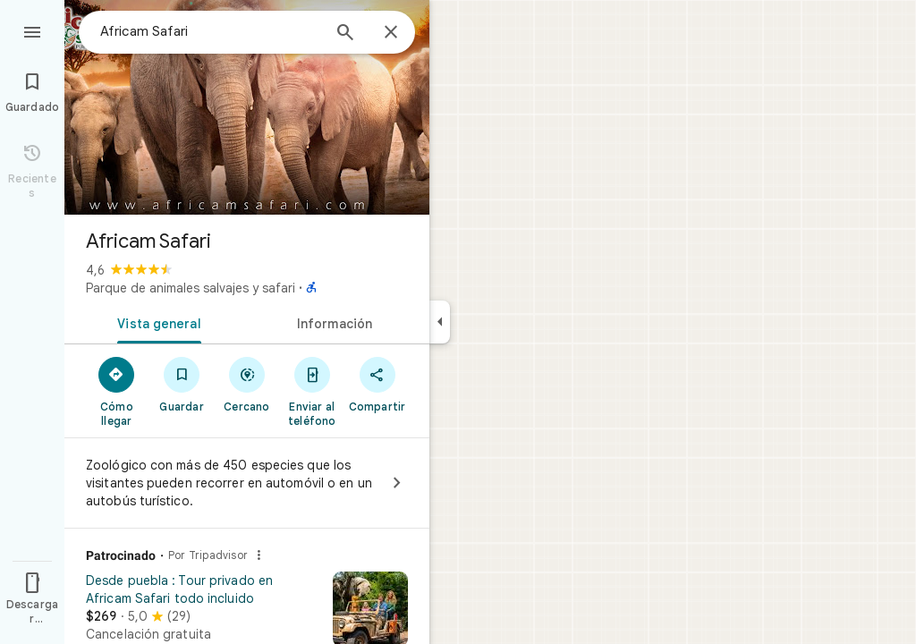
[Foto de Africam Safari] (246, 107)
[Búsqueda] (345, 34)
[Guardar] (182, 383)
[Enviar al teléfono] (311, 390)
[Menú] (32, 30)
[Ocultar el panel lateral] (439, 322)
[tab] (155, 322)
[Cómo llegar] (116, 390)
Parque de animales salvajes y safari (190, 288)
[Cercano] (247, 383)
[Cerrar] (391, 33)
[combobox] (210, 31)
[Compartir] (377, 383)
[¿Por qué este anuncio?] (258, 555)
